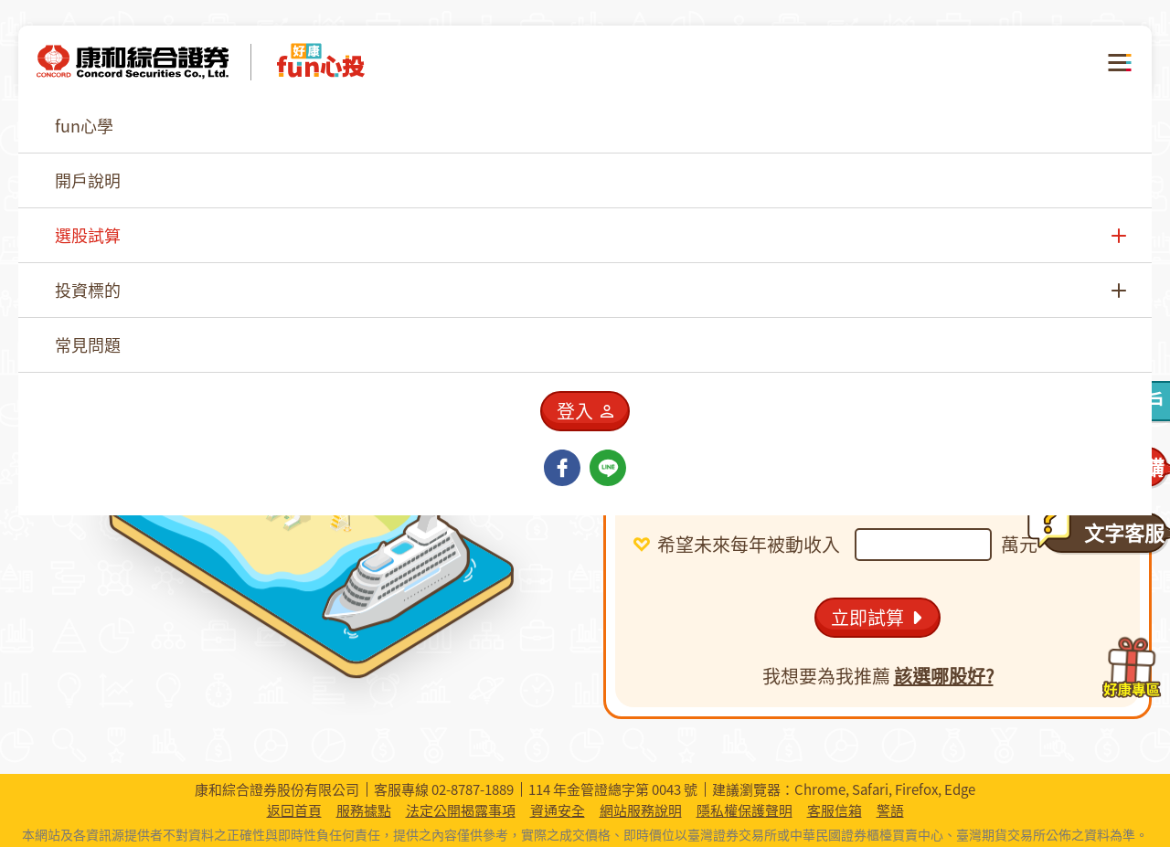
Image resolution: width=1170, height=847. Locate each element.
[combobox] (850, 390)
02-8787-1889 (472, 789)
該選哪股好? (944, 675)
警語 (890, 811)
